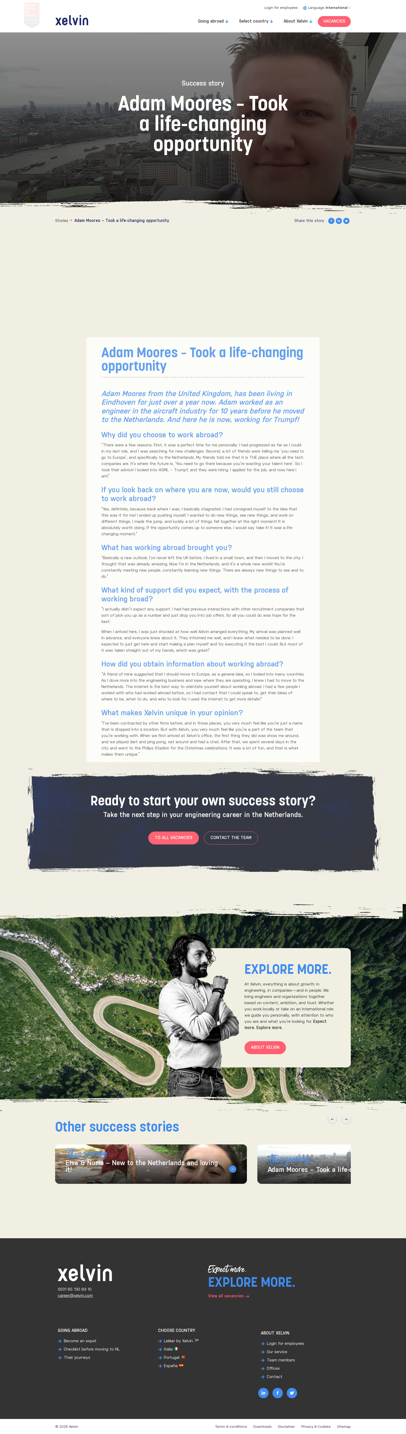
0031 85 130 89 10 (75, 1289)
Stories (61, 221)
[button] (324, 1128)
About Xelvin (296, 21)
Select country (253, 21)
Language (327, 8)
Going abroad (211, 21)
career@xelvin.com (75, 1296)
